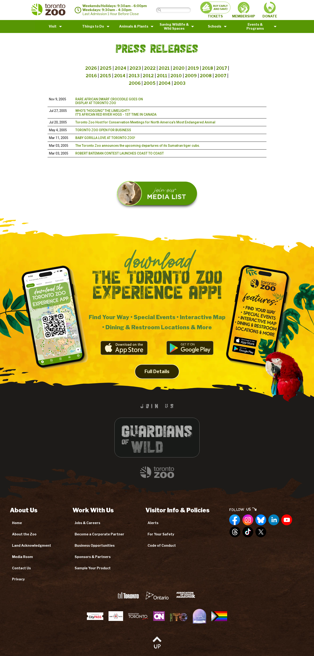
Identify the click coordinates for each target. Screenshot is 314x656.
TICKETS (215, 10)
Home (17, 523)
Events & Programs (255, 26)
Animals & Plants (133, 26)
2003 (179, 83)
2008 (206, 75)
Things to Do (93, 26)
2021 (164, 68)
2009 (191, 75)
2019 (193, 68)
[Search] (177, 10)
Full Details (157, 374)
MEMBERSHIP (243, 10)
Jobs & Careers (87, 523)
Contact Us (21, 568)
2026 (91, 68)
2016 (91, 75)
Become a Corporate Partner (99, 534)
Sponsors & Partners (93, 557)
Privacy (18, 579)
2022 (150, 68)
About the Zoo (24, 534)
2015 (105, 75)
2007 (220, 75)
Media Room (22, 557)
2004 (165, 83)
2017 (221, 68)
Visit (52, 26)
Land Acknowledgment (31, 545)
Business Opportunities (95, 545)
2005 (150, 83)
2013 (134, 75)
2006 (135, 83)
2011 (162, 75)
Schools (214, 26)
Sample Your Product (93, 568)
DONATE (269, 10)
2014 (119, 75)
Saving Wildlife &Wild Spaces (174, 26)
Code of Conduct (162, 545)
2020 (179, 68)
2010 (176, 75)
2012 (148, 75)
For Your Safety (161, 534)
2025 (106, 68)
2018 (207, 68)
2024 (120, 68)
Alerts (153, 523)
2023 (135, 68)
